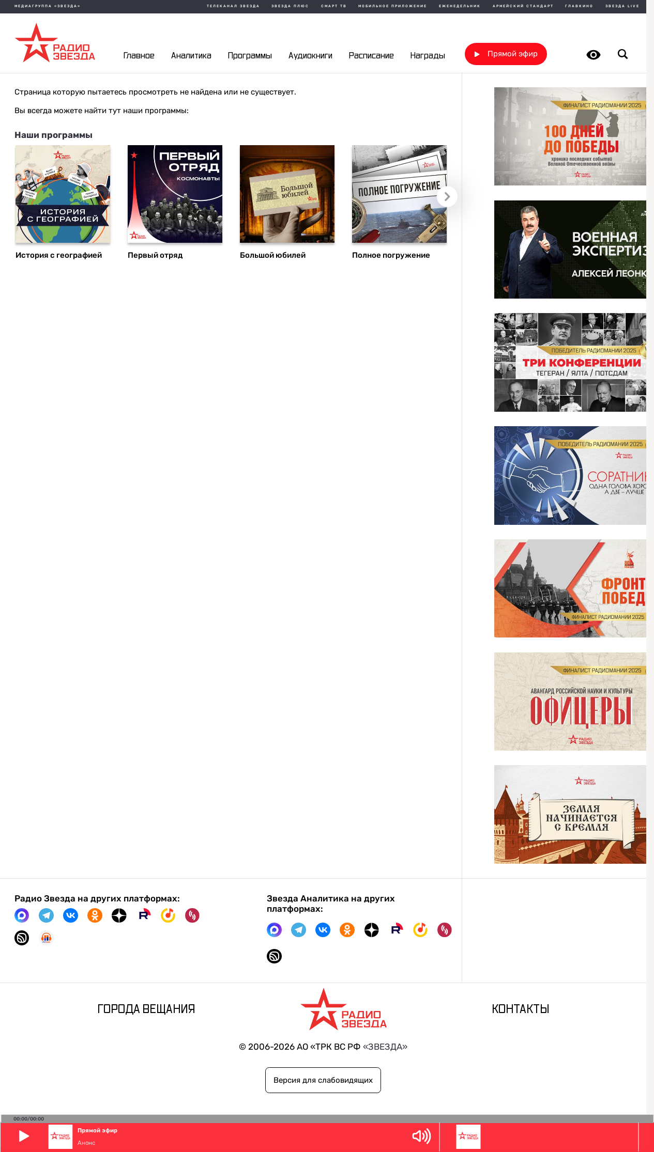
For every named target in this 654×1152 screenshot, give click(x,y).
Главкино (579, 6)
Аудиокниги (310, 55)
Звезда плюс (290, 6)
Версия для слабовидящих (323, 1080)
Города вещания (146, 1010)
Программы (250, 55)
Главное (139, 55)
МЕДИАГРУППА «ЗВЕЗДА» (47, 6)
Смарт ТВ (334, 6)
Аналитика (191, 55)
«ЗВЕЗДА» (385, 1046)
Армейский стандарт (523, 6)
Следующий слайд (449, 198)
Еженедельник (460, 6)
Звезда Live (622, 6)
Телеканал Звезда (233, 6)
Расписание (371, 55)
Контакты (521, 1010)
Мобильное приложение (392, 6)
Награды (427, 55)
